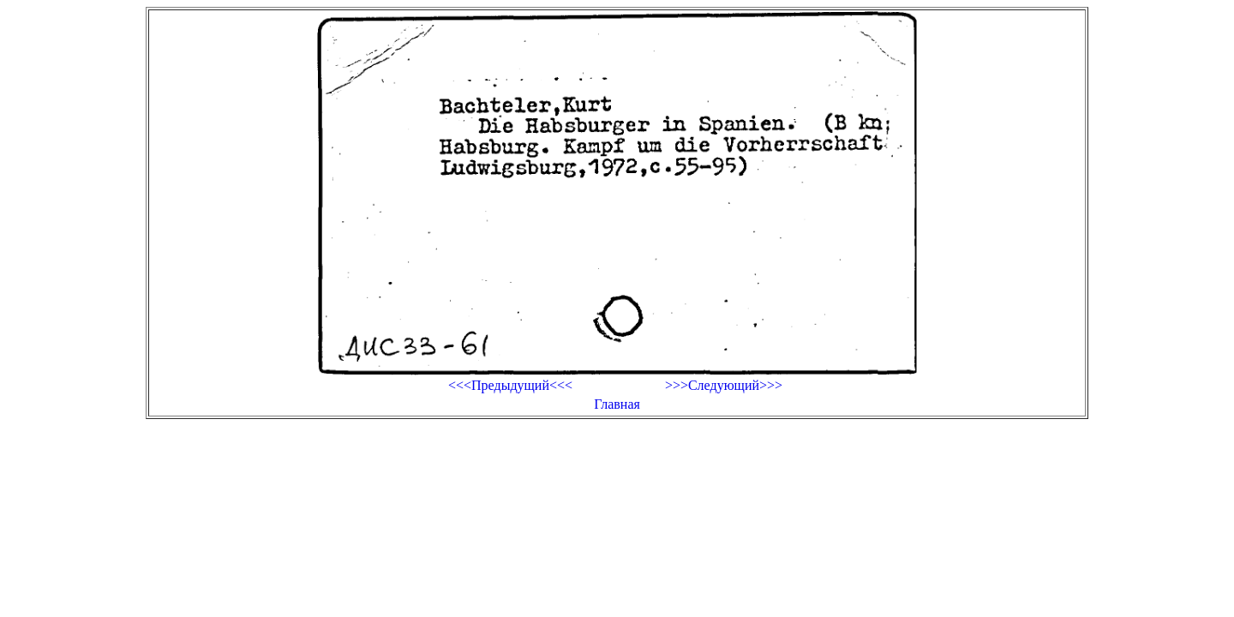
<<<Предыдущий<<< (510, 385)
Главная (617, 404)
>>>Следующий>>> (723, 385)
